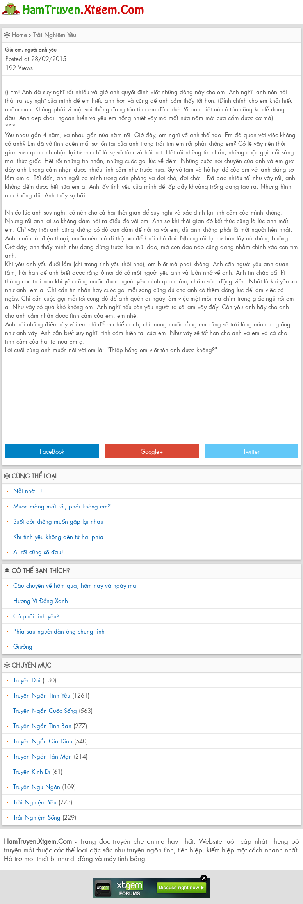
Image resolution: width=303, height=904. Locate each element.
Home (19, 34)
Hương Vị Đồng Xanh (39, 600)
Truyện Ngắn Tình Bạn (42, 725)
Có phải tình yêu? (35, 615)
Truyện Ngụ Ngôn (36, 786)
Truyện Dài (27, 679)
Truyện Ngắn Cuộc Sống (45, 710)
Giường (21, 646)
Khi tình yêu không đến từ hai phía (58, 536)
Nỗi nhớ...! (27, 490)
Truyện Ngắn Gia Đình (42, 740)
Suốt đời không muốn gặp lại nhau (58, 521)
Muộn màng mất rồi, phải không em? (62, 505)
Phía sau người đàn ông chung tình (58, 631)
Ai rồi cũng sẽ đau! (38, 551)
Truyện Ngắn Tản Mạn (42, 756)
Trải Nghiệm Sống (37, 817)
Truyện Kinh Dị (31, 771)
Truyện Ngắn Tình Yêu (41, 695)
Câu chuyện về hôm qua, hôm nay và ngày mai (74, 585)
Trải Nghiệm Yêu (54, 34)
